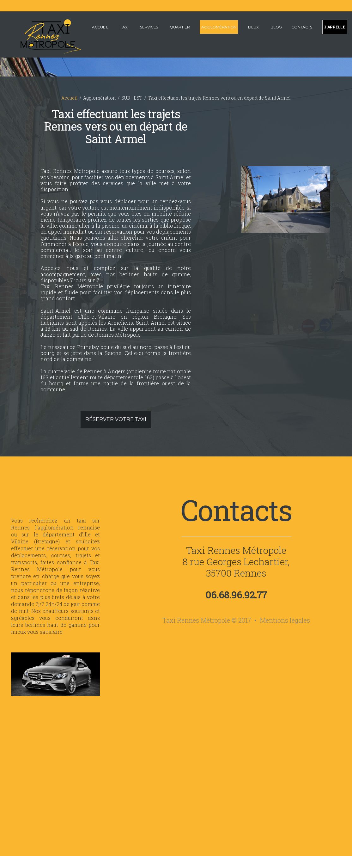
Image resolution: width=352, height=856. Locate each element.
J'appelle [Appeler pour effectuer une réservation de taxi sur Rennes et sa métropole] (334, 27)
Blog (276, 27)
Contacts (301, 27)
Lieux (253, 27)
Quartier (180, 27)
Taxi (124, 27)
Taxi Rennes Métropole (236, 550)
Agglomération (218, 27)
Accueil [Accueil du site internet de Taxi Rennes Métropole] (69, 98)
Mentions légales (285, 620)
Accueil (100, 27)
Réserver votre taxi (115, 419)
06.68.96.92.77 (236, 595)
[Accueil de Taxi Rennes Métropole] (43, 36)
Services (149, 27)
